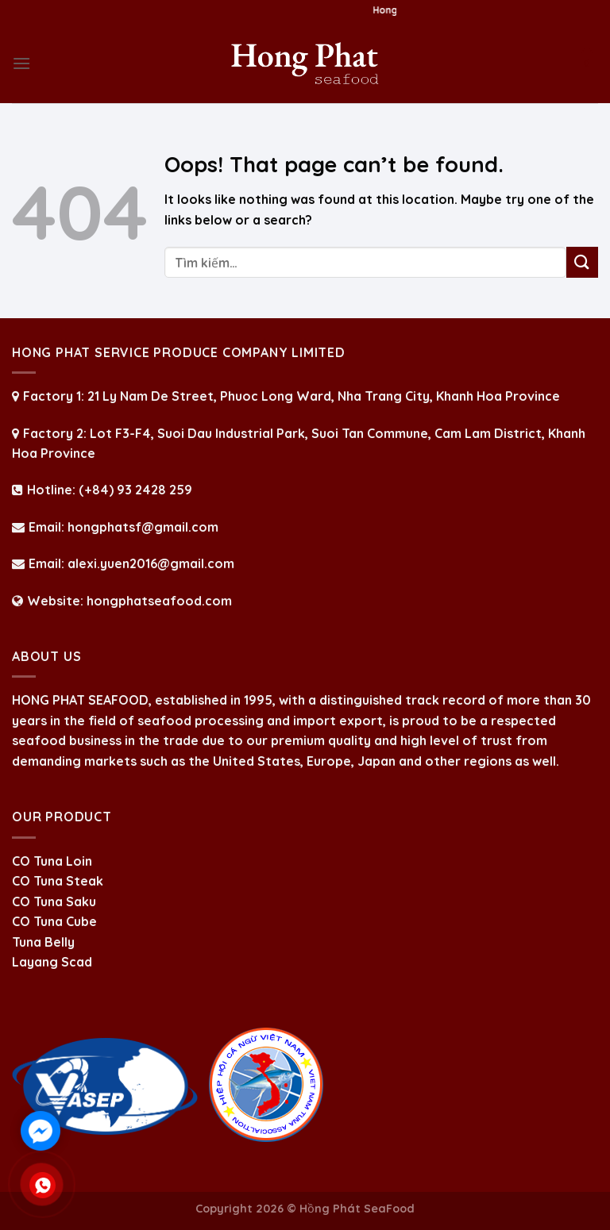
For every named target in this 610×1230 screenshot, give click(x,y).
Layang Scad (52, 962)
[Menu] (21, 63)
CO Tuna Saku (54, 901)
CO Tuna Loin (52, 861)
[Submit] (582, 262)
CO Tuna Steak (57, 881)
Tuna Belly (43, 942)
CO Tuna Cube (54, 921)
